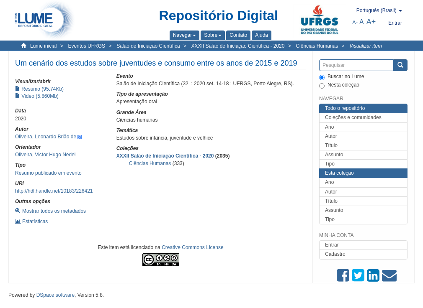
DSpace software (55, 295)
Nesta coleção (339, 85)
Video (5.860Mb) (37, 96)
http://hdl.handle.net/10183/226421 (54, 191)
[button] (184, 35)
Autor (331, 136)
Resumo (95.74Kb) (39, 89)
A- (355, 22)
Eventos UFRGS (86, 46)
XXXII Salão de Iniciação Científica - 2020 (238, 46)
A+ (371, 22)
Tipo (330, 164)
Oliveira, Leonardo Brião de (45, 137)
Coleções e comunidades (353, 117)
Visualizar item (365, 46)
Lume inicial (43, 46)
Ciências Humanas (317, 46)
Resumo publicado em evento (48, 173)
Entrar (332, 245)
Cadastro (335, 254)
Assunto (334, 155)
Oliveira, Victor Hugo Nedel (45, 155)
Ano (329, 127)
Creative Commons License (192, 247)
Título (331, 145)
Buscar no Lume (341, 77)
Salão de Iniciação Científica (148, 46)
